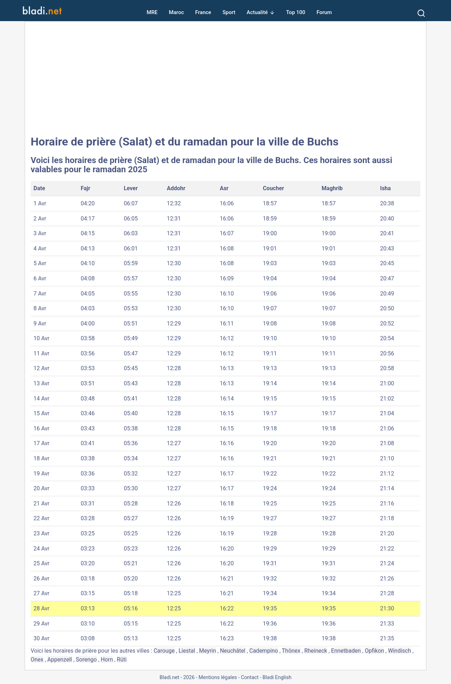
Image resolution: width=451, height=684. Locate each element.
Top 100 (295, 12)
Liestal (187, 650)
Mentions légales (217, 677)
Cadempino (263, 650)
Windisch (399, 650)
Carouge (164, 650)
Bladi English (276, 677)
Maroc (176, 12)
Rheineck (315, 650)
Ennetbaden (346, 650)
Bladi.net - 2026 (177, 677)
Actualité (257, 12)
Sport (228, 12)
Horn (107, 659)
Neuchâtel (232, 650)
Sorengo (86, 659)
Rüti (122, 659)
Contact (250, 677)
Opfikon (374, 650)
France (203, 12)
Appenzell (59, 659)
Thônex (291, 650)
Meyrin (207, 650)
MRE (152, 12)
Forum (324, 12)
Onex (37, 659)
